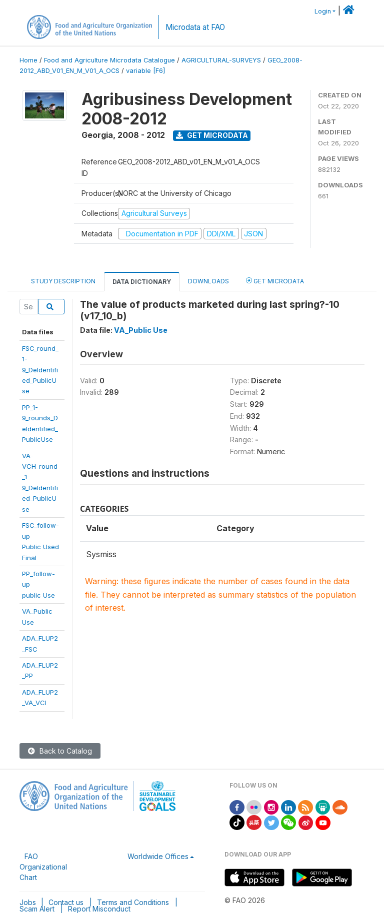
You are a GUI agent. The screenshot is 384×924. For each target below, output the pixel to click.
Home (29, 60)
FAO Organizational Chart (43, 867)
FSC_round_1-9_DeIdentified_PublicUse (40, 369)
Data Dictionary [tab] (141, 281)
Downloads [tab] (208, 281)
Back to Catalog (60, 751)
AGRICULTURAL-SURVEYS (221, 60)
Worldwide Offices (158, 856)
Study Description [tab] (63, 281)
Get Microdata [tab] (275, 280)
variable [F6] (145, 70)
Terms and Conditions (133, 902)
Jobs (28, 902)
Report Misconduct (99, 909)
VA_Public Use (141, 330)
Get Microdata (212, 135)
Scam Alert (37, 909)
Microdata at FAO (195, 27)
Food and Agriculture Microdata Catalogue (109, 60)
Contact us (66, 902)
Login (322, 11)
